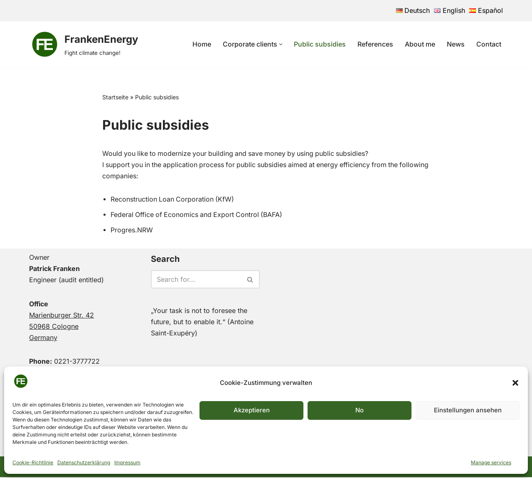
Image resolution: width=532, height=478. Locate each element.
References (375, 44)
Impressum (127, 462)
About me (420, 44)
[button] (515, 383)
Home (201, 44)
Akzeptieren (252, 410)
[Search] (196, 280)
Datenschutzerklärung (83, 462)
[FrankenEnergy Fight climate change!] (83, 44)
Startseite (115, 97)
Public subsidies (320, 44)
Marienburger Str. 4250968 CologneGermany (61, 327)
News (456, 44)
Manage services (491, 462)
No (359, 410)
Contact (488, 44)
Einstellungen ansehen (468, 410)
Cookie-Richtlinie (32, 462)
